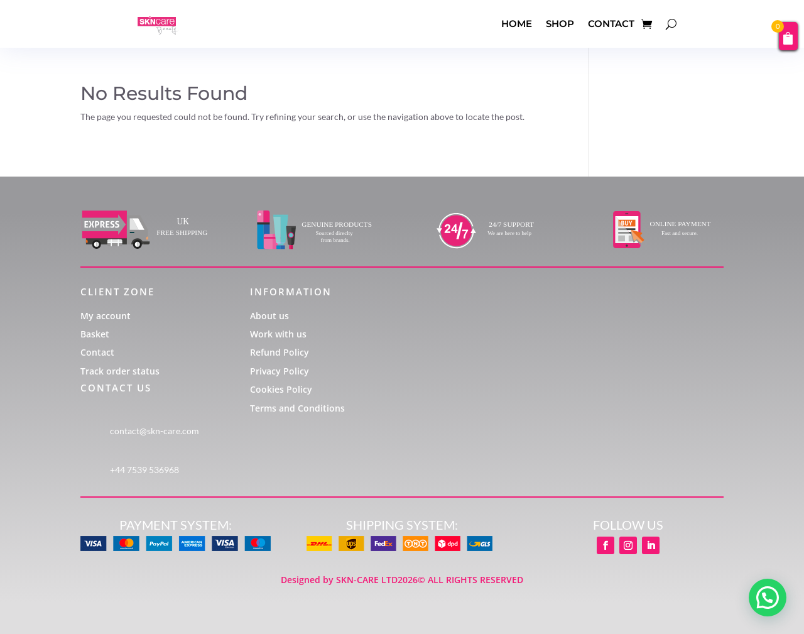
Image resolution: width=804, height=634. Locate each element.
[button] (767, 597)
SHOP (560, 24)
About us (269, 316)
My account (105, 316)
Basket (94, 334)
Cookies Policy (281, 389)
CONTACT (611, 24)
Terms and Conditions (297, 408)
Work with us (278, 334)
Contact (97, 352)
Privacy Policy (279, 371)
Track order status (120, 371)
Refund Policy (279, 352)
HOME (516, 24)
